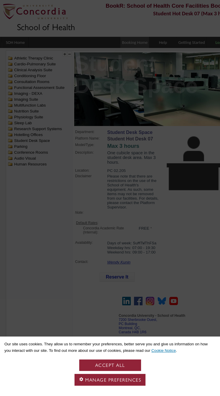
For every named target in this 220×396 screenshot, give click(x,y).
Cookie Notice (163, 350)
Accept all (110, 365)
